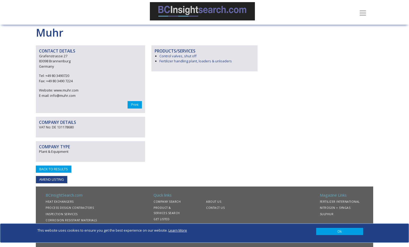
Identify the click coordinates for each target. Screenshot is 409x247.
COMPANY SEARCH (167, 201)
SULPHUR (327, 214)
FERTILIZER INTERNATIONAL (340, 201)
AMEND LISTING (51, 179)
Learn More (177, 230)
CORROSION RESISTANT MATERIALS (71, 220)
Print (134, 104)
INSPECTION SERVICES (62, 214)
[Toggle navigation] (363, 12)
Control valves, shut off (178, 56)
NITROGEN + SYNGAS (335, 208)
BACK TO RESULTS (53, 169)
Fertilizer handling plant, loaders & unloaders (195, 61)
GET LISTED (161, 219)
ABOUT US (213, 201)
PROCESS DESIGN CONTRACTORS (70, 208)
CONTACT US (215, 208)
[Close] (339, 231)
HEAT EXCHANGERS (60, 201)
